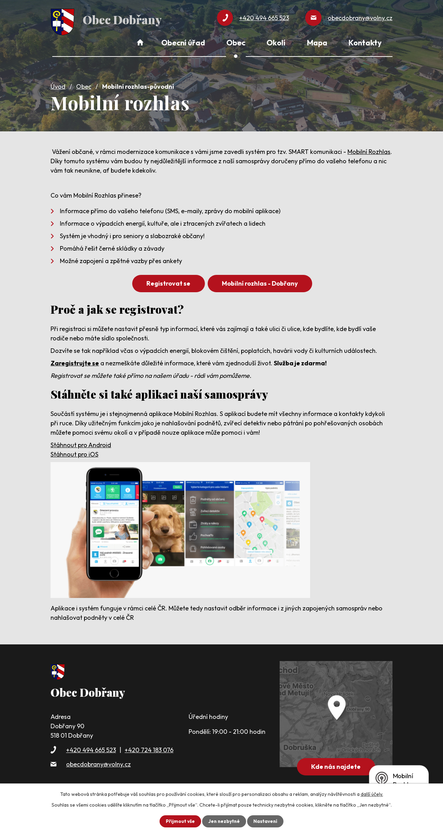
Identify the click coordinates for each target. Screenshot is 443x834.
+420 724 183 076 (149, 749)
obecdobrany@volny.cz (98, 763)
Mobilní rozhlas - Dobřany (261, 282)
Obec (83, 85)
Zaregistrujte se (75, 362)
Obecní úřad (183, 42)
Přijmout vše (179, 821)
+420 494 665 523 (91, 749)
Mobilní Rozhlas (368, 151)
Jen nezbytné (224, 821)
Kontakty (365, 42)
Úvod (58, 85)
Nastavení (266, 821)
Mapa (317, 42)
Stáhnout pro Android (81, 444)
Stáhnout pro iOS (74, 453)
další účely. (372, 794)
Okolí (276, 42)
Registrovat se (168, 282)
